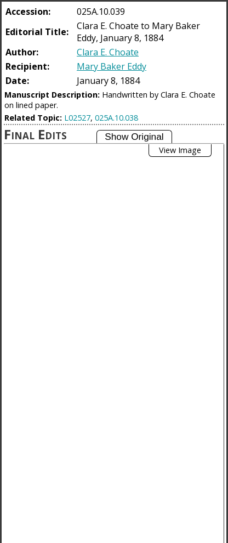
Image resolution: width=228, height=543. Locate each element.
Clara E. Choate (108, 52)
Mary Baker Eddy (111, 66)
